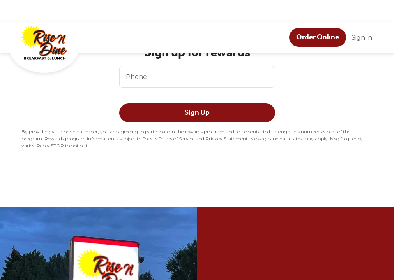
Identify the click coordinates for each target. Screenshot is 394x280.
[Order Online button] (317, 15)
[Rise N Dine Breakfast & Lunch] (51, 28)
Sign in (362, 15)
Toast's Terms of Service (168, 139)
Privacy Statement (226, 139)
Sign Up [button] (197, 112)
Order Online (317, 15)
